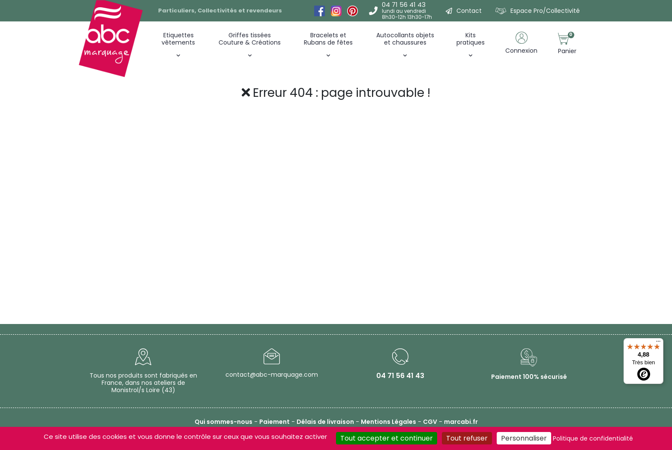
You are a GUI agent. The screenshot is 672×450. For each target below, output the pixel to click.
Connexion (521, 50)
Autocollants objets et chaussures (405, 39)
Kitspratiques (470, 39)
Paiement (274, 421)
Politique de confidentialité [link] (593, 438)
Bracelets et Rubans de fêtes (328, 39)
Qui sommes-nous (223, 421)
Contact (469, 10)
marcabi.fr (461, 421)
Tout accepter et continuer (386, 438)
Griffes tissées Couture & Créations (250, 39)
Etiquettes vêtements (178, 39)
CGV (430, 421)
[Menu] (658, 343)
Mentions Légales (388, 421)
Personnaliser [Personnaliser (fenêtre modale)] (524, 438)
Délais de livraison (325, 421)
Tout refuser (467, 438)
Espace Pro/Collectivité (545, 10)
